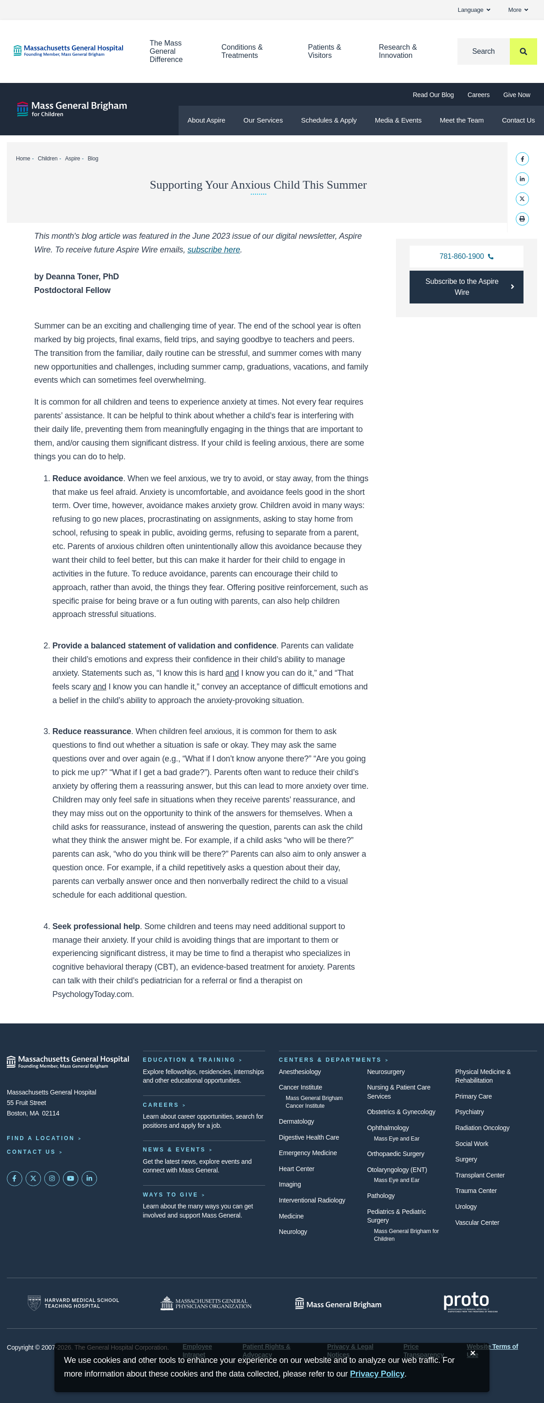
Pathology (381, 1195)
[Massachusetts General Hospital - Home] (68, 1062)
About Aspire (206, 120)
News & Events (174, 1149)
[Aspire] (72, 109)
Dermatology (296, 1121)
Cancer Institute (300, 1087)
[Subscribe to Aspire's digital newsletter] (466, 287)
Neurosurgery (386, 1071)
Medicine (291, 1216)
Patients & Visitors (324, 51)
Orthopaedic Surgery (396, 1153)
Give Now (516, 94)
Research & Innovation (398, 51)
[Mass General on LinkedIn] (89, 1179)
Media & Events (398, 120)
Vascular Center (477, 1222)
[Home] (68, 51)
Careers (478, 94)
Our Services (263, 120)
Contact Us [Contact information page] (31, 1152)
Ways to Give (171, 1195)
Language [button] (474, 9)
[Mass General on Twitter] (33, 1179)
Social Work (471, 1143)
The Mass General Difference (166, 51)
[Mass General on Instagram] (52, 1179)
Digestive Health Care (309, 1137)
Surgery (466, 1159)
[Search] (497, 51)
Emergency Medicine (308, 1152)
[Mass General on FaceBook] (14, 1179)
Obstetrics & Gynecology (401, 1111)
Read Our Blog (433, 94)
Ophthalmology (388, 1127)
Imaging (290, 1184)
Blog (92, 158)
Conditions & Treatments (242, 51)
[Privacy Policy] (377, 1374)
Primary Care (473, 1096)
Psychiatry (469, 1111)
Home (23, 158)
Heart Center (296, 1168)
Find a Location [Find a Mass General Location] (41, 1138)
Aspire (72, 158)
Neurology (293, 1231)
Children (47, 158)
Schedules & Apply (329, 120)
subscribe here (214, 249)
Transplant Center (479, 1175)
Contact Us (518, 120)
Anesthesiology (300, 1071)
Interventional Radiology (312, 1200)
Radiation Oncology (482, 1127)
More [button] (518, 9)
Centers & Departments (330, 1060)
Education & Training (189, 1060)
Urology (466, 1206)
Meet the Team (462, 120)
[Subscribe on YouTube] (70, 1179)
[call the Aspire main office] (466, 256)
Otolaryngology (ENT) (397, 1169)
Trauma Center (476, 1190)
